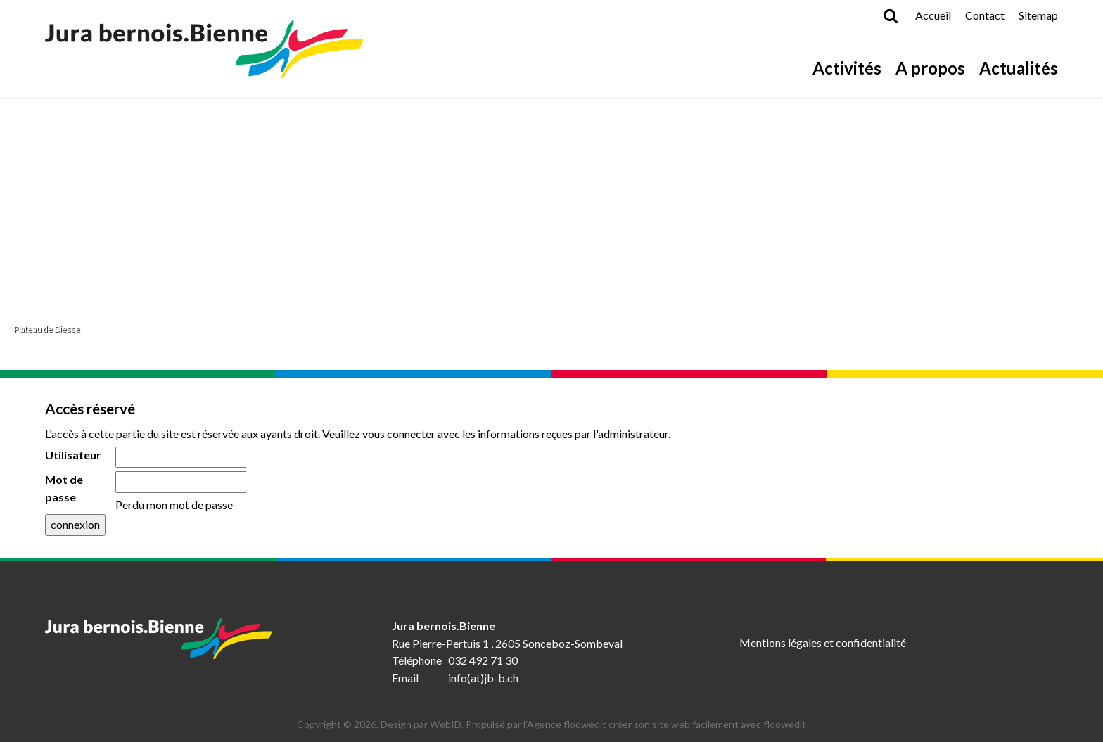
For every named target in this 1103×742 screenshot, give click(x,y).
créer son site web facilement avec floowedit (707, 724)
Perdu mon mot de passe (174, 504)
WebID (445, 724)
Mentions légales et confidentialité (822, 642)
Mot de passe (64, 488)
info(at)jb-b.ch (483, 677)
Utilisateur (73, 454)
